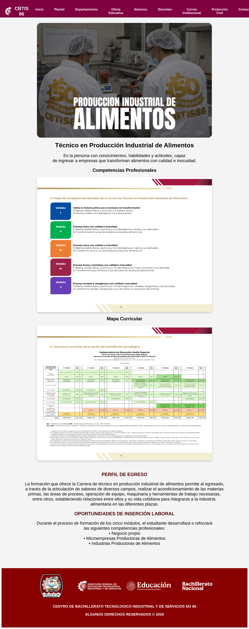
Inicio (39, 9)
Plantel (59, 9)
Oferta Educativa (116, 11)
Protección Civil (220, 11)
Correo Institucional (192, 11)
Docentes (165, 9)
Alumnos (140, 9)
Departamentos (86, 9)
